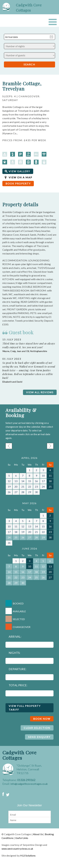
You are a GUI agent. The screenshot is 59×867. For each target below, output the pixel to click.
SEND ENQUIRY (39, 736)
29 (29, 492)
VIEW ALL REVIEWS (39, 392)
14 (22, 481)
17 (43, 481)
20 (15, 486)
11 (50, 475)
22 (29, 486)
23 (36, 486)
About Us (38, 834)
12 (9, 481)
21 (22, 486)
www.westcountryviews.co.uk (17, 848)
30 (36, 492)
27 (15, 492)
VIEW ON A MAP (20, 177)
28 (22, 492)
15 (29, 481)
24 (43, 486)
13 (15, 481)
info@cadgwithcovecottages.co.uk (29, 783)
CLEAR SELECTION (37, 727)
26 (9, 492)
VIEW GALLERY (19, 171)
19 (9, 486)
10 (43, 475)
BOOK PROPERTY (18, 183)
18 (50, 481)
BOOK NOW (41, 718)
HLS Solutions (28, 855)
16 (36, 481)
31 (9, 542)
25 (50, 486)
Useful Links (21, 838)
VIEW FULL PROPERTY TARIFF (25, 707)
